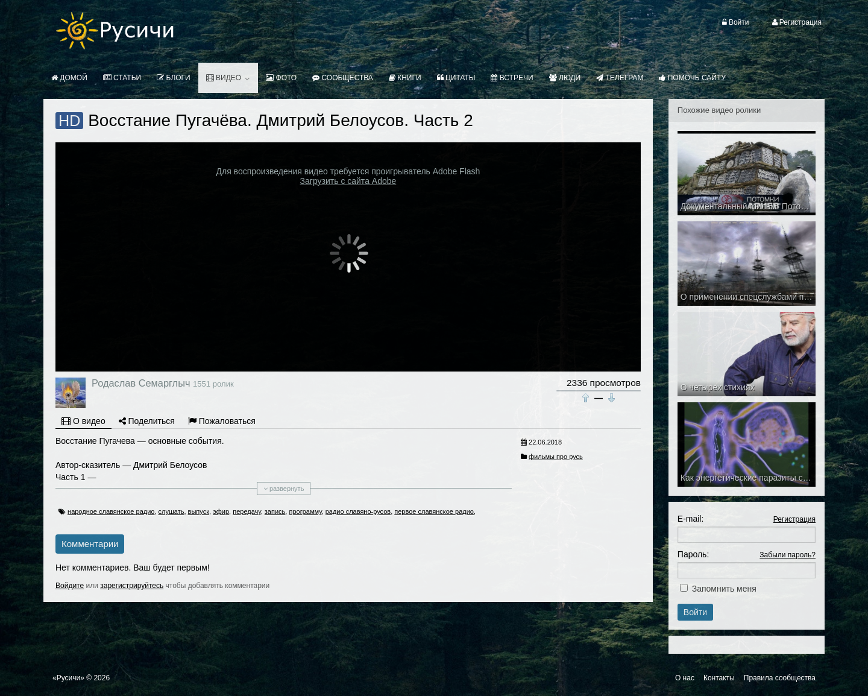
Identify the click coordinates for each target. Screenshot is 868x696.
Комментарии (89, 544)
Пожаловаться (222, 421)
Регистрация (794, 519)
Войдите (69, 585)
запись (275, 511)
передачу (247, 511)
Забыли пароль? (788, 555)
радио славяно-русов (358, 511)
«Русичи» (68, 678)
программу (305, 511)
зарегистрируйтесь (131, 585)
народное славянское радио (111, 511)
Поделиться (147, 421)
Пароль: (693, 554)
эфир (221, 511)
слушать (171, 511)
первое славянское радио (434, 511)
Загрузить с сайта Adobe (348, 181)
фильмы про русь (556, 456)
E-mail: (691, 519)
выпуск (198, 511)
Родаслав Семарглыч (141, 383)
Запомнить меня (724, 588)
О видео (83, 421)
